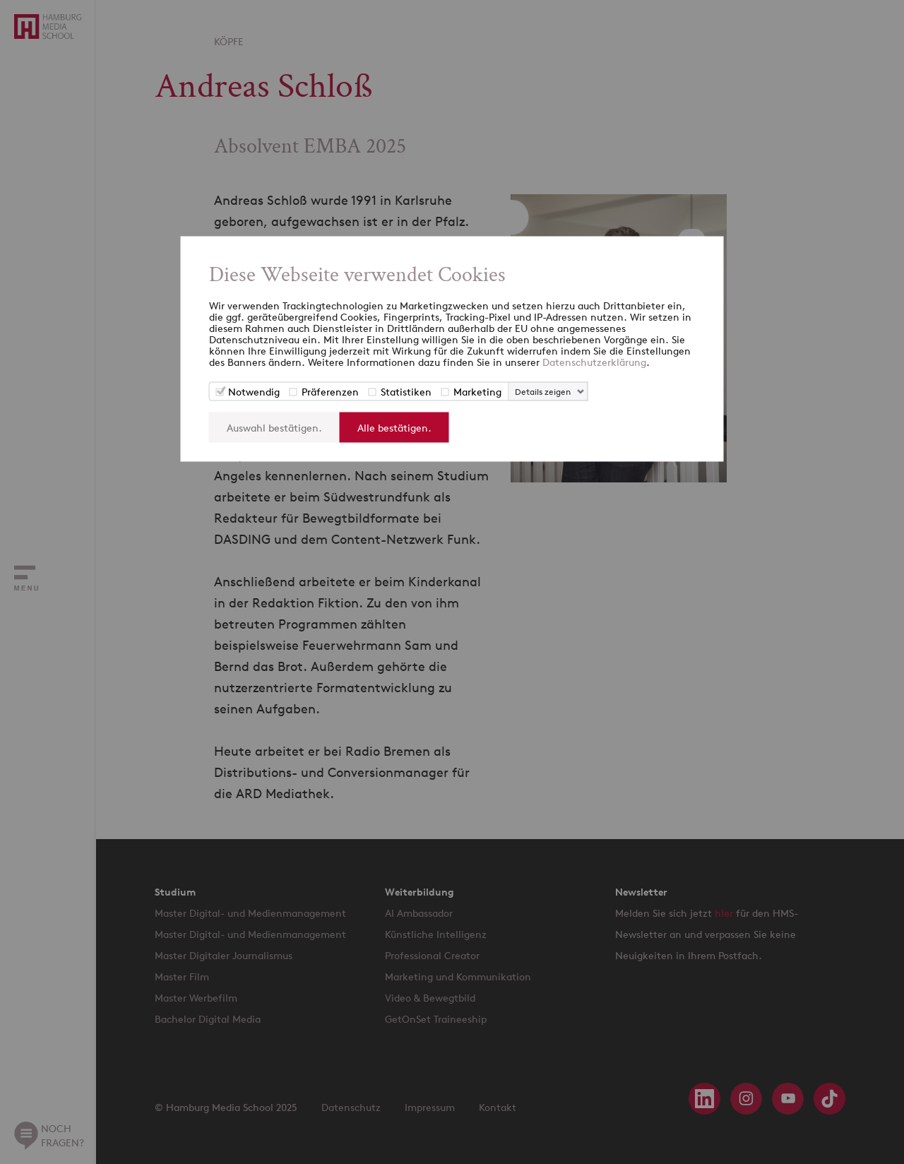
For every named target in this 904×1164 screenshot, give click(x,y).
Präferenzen (330, 392)
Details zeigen (543, 391)
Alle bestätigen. (394, 428)
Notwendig (254, 392)
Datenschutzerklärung (594, 362)
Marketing (477, 392)
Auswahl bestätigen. (274, 428)
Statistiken (406, 392)
